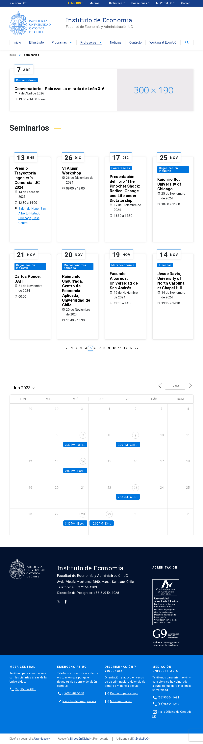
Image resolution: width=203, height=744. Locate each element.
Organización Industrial (168, 169)
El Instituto (36, 42)
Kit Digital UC (140, 738)
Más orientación (121, 701)
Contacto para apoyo (124, 693)
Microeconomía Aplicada (75, 267)
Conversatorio (26, 80)
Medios (96, 3)
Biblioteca (116, 3)
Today (175, 386)
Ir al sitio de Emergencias (79, 701)
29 (109, 514)
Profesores (91, 42)
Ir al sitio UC (17, 3)
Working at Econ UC (162, 42)
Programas (62, 42)
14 (83, 461)
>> (136, 348)
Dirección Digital (80, 738)
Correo (187, 3)
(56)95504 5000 (73, 693)
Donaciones (139, 3)
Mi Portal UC (164, 3)
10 (114, 348)
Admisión (74, 3)
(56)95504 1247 (168, 703)
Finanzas (165, 265)
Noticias (115, 42)
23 (135, 488)
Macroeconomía (123, 265)
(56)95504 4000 (25, 689)
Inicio (17, 42)
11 (120, 348)
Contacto (135, 42)
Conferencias (120, 168)
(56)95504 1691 (168, 697)
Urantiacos (41, 738)
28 (83, 514)
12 (125, 348)
